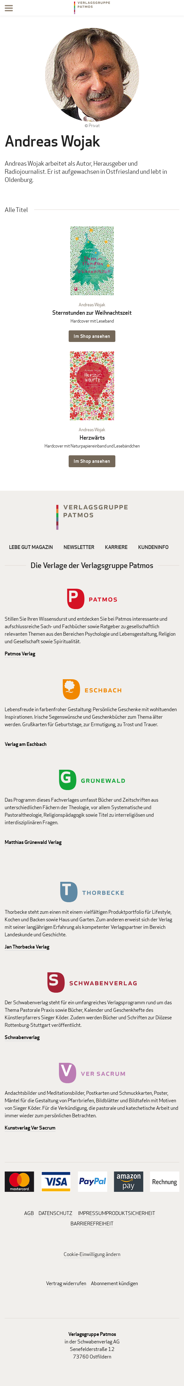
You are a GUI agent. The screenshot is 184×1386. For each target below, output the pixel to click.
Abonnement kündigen (114, 1283)
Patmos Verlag (20, 653)
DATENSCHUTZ (55, 1213)
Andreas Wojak (92, 305)
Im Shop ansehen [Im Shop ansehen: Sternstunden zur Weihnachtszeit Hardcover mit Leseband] (92, 336)
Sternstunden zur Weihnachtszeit (92, 312)
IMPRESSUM (92, 1213)
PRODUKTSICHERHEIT (130, 1213)
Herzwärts (92, 437)
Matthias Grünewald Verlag (33, 842)
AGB (29, 1213)
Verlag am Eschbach (25, 744)
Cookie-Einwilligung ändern (92, 1254)
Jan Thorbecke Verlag (27, 947)
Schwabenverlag (22, 1037)
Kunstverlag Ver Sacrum (30, 1128)
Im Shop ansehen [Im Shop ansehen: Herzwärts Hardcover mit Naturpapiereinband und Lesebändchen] (92, 461)
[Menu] (9, 9)
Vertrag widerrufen (66, 1283)
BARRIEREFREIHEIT (92, 1223)
